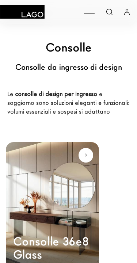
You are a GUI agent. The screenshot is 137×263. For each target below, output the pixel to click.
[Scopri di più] (86, 155)
